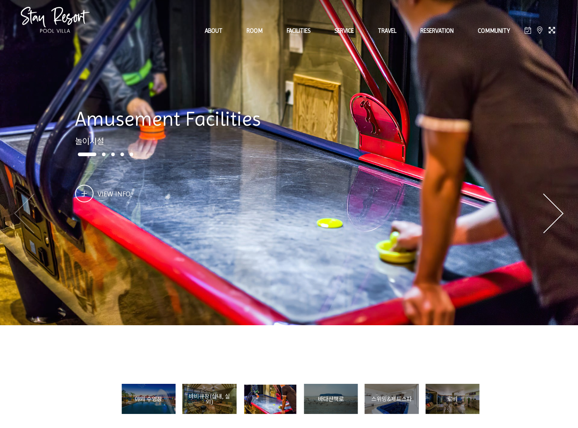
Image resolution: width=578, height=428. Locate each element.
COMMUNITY (494, 31)
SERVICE (344, 31)
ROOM (254, 31)
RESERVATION (437, 31)
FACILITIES (298, 31)
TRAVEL (387, 31)
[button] (553, 214)
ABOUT (213, 31)
